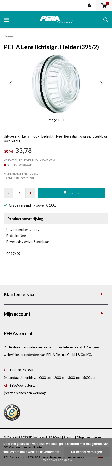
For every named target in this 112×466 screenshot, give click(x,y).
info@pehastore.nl (24, 385)
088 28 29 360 (21, 370)
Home (8, 36)
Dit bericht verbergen (86, 452)
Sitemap (68, 437)
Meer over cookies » (57, 460)
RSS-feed (55, 437)
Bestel (71, 193)
